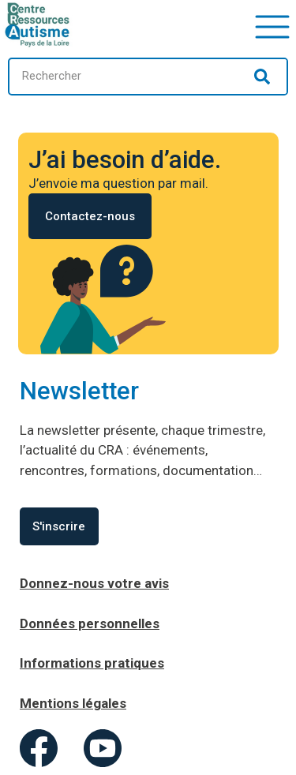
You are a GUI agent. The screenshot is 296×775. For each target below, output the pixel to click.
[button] (272, 25)
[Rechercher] (262, 76)
